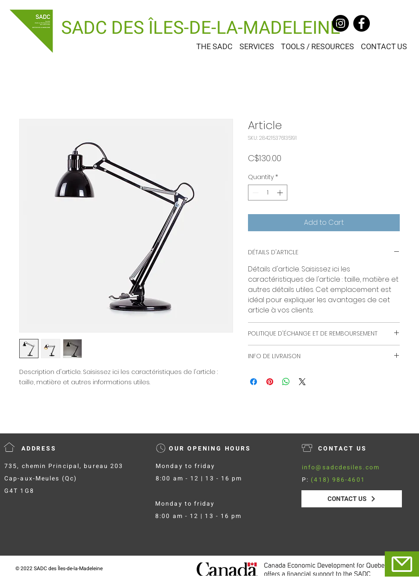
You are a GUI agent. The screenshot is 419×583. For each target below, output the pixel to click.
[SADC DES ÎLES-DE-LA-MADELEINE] (200, 28)
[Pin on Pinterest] (270, 382)
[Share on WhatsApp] (286, 382)
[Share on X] (302, 382)
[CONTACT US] (351, 498)
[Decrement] (254, 192)
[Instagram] (340, 23)
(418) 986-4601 (338, 479)
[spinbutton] (267, 192)
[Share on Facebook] (253, 382)
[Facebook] (361, 23)
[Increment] (280, 192)
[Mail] (402, 564)
